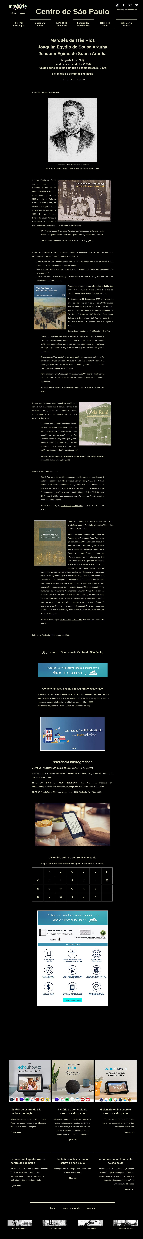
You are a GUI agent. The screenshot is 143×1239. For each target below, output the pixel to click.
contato (91, 1208)
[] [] (72, 652)
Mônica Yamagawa (18, 13)
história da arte (55, 1228)
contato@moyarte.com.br (127, 10)
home (34, 92)
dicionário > (42, 92)
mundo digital (90, 1228)
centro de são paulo (20, 1228)
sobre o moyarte (71, 1208)
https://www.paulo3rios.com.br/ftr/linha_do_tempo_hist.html (57, 787)
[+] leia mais (16, 1132)
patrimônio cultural (125, 1228)
